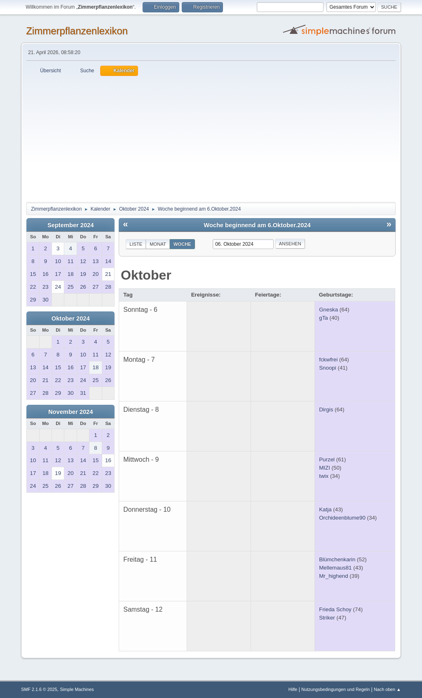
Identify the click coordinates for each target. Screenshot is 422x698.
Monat (158, 244)
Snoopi (327, 368)
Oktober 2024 (71, 318)
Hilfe (293, 689)
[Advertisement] (211, 138)
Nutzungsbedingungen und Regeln (335, 689)
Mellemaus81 (335, 568)
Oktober (146, 275)
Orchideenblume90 (342, 518)
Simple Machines (77, 689)
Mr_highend (333, 576)
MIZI (324, 468)
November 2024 (70, 411)
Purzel (327, 459)
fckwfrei (328, 359)
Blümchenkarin (337, 559)
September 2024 (70, 225)
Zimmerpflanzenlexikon (77, 30)
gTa (323, 318)
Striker (327, 618)
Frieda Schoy (335, 609)
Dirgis (326, 409)
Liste (135, 244)
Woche (182, 244)
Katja (325, 509)
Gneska (328, 309)
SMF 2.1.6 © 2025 (39, 689)
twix (323, 476)
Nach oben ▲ (387, 689)
